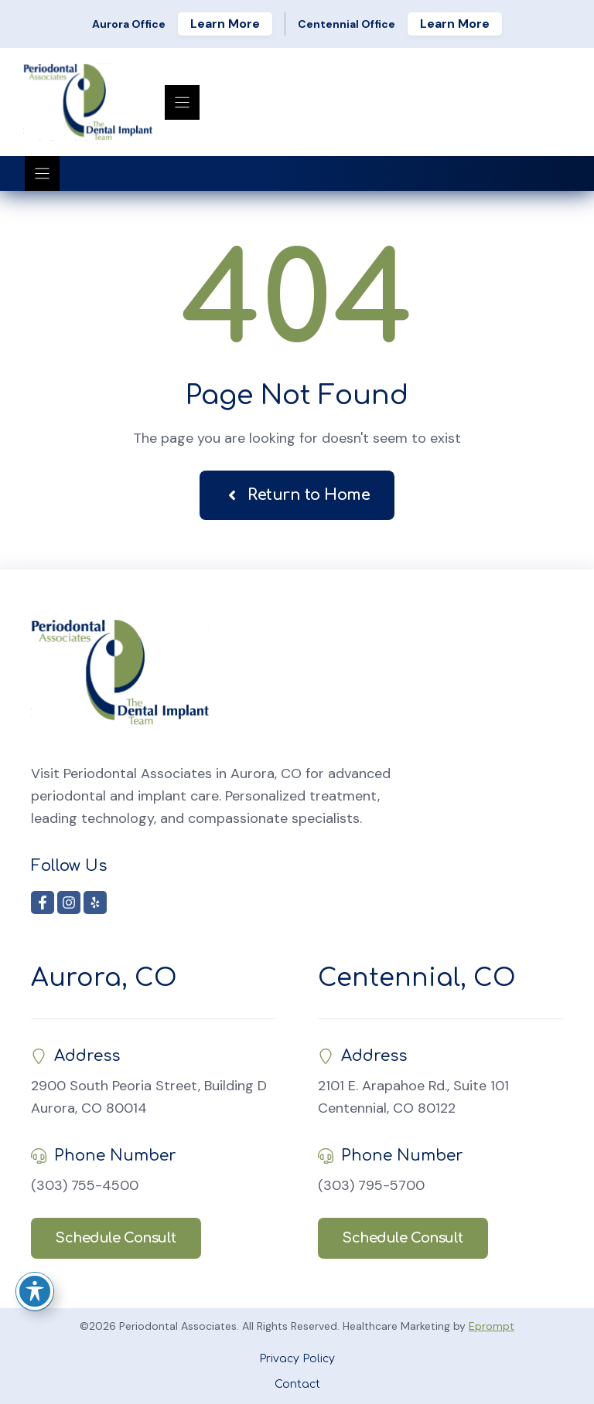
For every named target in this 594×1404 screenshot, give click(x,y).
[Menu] (182, 102)
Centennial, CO (417, 977)
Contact (297, 1384)
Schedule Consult (116, 1238)
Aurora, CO (104, 977)
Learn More (225, 23)
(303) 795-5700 (371, 1185)
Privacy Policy (297, 1359)
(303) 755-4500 (84, 1185)
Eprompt (491, 1326)
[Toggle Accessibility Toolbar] (34, 1291)
